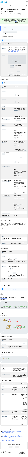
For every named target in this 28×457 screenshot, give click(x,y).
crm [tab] (1, 231)
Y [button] (10, 268)
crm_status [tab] (22, 229)
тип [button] (2, 44)
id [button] (27, 389)
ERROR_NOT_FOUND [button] (5, 411)
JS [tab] (15, 297)
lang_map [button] (7, 166)
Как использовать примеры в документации (12, 289)
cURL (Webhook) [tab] (3, 297)
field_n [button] (12, 65)
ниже (22, 68)
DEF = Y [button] (13, 276)
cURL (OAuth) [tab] (11, 297)
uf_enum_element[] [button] (6, 119)
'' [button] (18, 173)
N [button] (10, 269)
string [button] (3, 106)
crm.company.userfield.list (13, 51)
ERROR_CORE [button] (4, 416)
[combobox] (23, 2)
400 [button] (2, 386)
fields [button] (18, 71)
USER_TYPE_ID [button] (17, 110)
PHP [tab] (18, 297)
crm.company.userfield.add (17, 50)
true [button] (24, 343)
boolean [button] (3, 91)
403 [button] (2, 394)
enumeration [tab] (3, 229)
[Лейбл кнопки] (27, 2)
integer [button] (3, 48)
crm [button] (5, 27)
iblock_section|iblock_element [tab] (13, 229)
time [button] (3, 347)
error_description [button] (6, 374)
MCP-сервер (15, 21)
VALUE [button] (16, 258)
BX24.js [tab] (22, 297)
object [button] (3, 55)
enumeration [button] (18, 120)
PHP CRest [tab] (2, 299)
